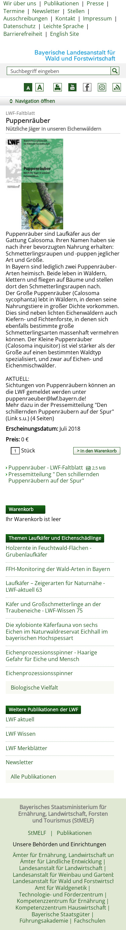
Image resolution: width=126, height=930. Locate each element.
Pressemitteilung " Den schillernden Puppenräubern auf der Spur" (53, 478)
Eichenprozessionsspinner (39, 673)
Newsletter (46, 11)
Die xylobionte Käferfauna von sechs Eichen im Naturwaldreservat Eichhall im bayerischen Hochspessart (57, 631)
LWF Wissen (21, 733)
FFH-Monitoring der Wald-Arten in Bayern (58, 569)
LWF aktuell (20, 719)
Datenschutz (19, 26)
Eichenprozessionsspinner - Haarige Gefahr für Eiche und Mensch (51, 656)
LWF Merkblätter (26, 748)
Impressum (97, 18)
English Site (64, 34)
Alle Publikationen (33, 776)
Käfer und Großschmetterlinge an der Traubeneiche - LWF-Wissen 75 (53, 607)
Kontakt (65, 18)
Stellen (76, 11)
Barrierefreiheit (22, 34)
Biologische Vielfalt (34, 687)
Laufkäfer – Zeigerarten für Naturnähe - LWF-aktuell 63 (55, 586)
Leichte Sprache (63, 26)
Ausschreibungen (25, 18)
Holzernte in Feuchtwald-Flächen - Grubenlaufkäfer (48, 551)
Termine (14, 11)
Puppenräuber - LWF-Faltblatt (57, 467)
